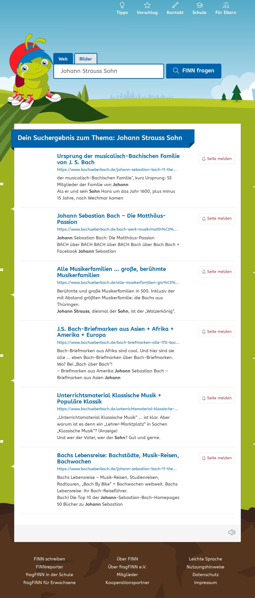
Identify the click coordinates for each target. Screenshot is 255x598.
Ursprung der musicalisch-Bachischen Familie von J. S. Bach (118, 159)
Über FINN (127, 559)
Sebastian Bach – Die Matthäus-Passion (111, 219)
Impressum (205, 582)
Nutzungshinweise (205, 567)
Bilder (85, 59)
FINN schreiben (49, 559)
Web (63, 59)
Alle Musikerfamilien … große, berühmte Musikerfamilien (111, 272)
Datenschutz (205, 574)
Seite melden (217, 159)
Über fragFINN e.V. (127, 567)
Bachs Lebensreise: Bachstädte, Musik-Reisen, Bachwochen (118, 458)
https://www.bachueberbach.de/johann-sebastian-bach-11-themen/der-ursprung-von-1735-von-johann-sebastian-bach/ (118, 170)
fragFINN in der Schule (49, 574)
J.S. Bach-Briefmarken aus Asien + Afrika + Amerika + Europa (115, 332)
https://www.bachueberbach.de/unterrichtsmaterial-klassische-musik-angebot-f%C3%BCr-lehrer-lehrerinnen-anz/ (118, 409)
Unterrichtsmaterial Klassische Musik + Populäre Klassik (109, 398)
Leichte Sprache (205, 559)
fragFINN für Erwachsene (49, 582)
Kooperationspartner (127, 582)
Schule (199, 10)
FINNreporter (49, 567)
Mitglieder (127, 574)
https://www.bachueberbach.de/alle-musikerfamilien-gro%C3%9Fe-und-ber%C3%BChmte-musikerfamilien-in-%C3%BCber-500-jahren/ (118, 283)
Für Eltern (226, 10)
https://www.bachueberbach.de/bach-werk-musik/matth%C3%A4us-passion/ (118, 230)
